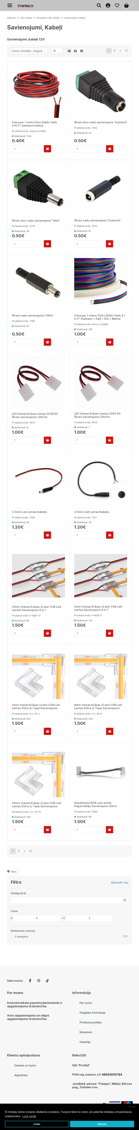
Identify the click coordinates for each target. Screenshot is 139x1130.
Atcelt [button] (132, 1106)
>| (126, 50)
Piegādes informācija (92, 1012)
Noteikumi (85, 1032)
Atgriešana (21, 1075)
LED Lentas (26, 17)
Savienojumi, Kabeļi (74, 17)
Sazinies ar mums (25, 1065)
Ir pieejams (21, 936)
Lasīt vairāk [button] (29, 1116)
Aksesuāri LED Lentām (48, 17)
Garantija (84, 1042)
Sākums (11, 17)
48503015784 (112, 1074)
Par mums (85, 1003)
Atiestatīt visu (119, 882)
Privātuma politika (90, 1022)
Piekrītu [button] (102, 1124)
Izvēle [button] (36, 1124)
